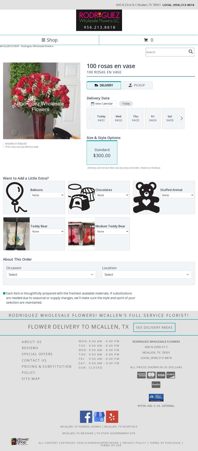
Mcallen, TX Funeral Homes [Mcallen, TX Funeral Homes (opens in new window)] (80, 426)
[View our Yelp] (112, 421)
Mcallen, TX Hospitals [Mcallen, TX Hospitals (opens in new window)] (121, 426)
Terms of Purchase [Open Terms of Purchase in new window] (165, 442)
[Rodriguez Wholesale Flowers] (99, 30)
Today (126, 103)
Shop (50, 40)
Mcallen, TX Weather (78, 433)
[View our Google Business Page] (99, 421)
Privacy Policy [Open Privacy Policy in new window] (134, 442)
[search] (190, 51)
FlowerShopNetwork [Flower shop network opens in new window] (102, 442)
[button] (156, 397)
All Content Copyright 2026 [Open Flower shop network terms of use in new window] (61, 442)
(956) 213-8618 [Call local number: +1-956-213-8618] (183, 5)
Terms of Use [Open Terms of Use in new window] (111, 445)
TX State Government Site (116, 433)
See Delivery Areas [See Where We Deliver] (154, 327)
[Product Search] (166, 52)
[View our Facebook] (86, 421)
